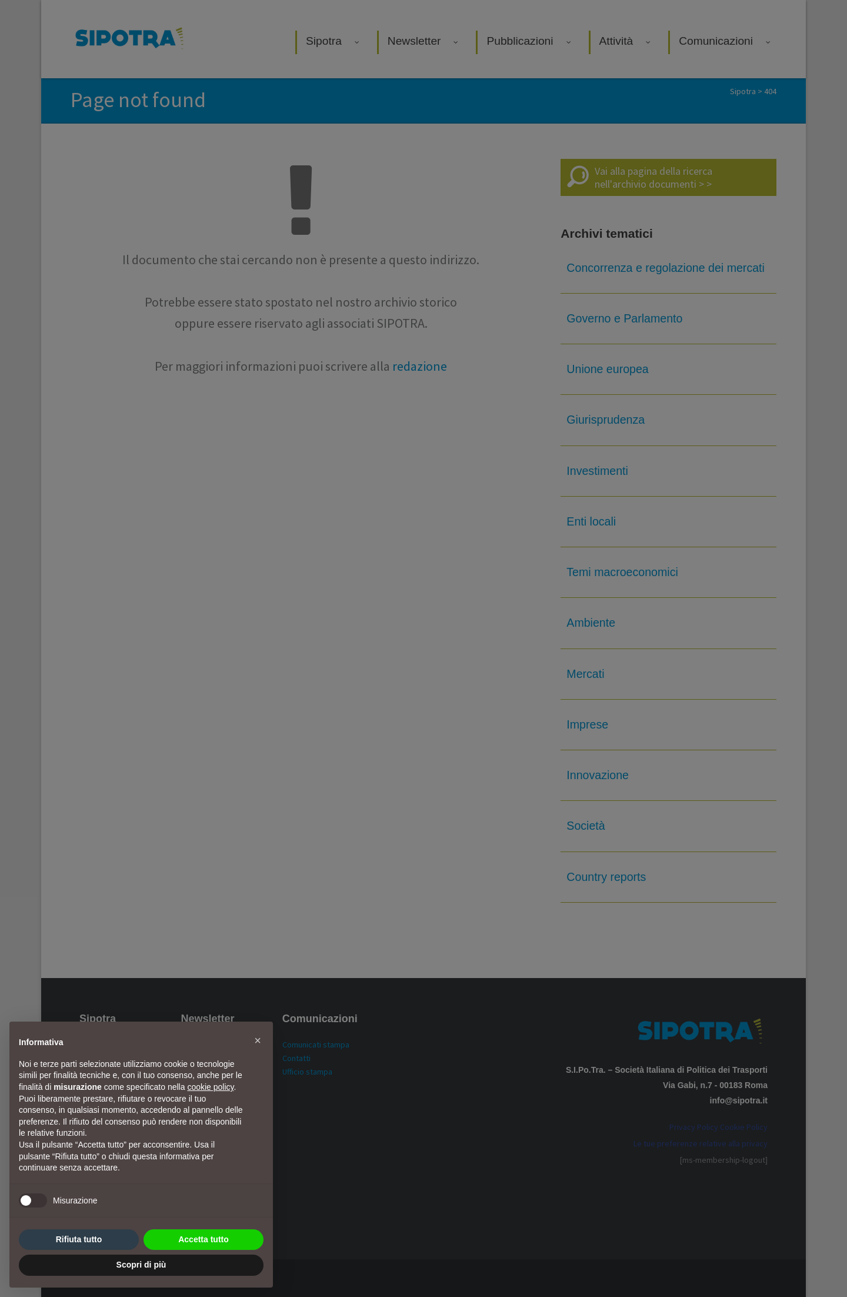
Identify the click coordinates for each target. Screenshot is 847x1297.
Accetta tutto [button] (203, 1239)
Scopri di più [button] (141, 1264)
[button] (257, 1040)
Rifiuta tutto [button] (79, 1239)
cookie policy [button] (210, 1087)
